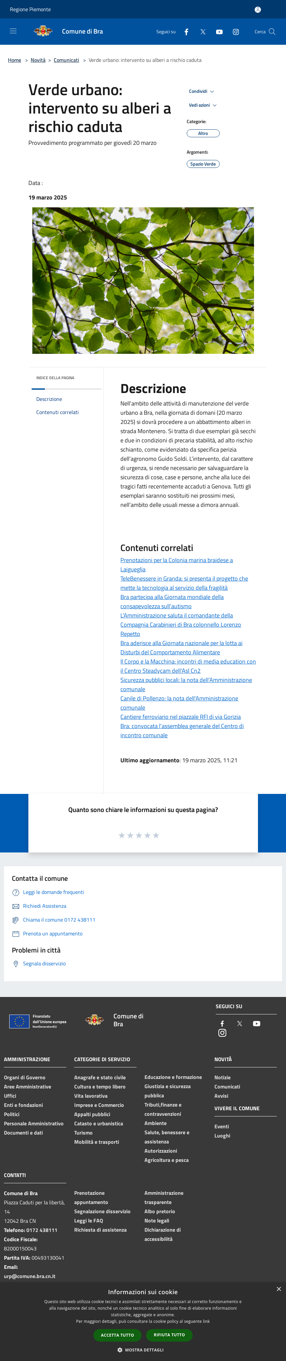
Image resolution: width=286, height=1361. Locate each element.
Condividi (202, 91)
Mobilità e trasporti (96, 1142)
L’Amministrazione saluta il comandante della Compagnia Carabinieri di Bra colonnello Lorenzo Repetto (180, 624)
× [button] (278, 1289)
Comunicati (66, 60)
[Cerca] (272, 32)
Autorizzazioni (160, 1151)
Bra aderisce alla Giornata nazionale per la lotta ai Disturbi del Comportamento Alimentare (181, 648)
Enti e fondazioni (23, 1105)
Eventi (221, 1126)
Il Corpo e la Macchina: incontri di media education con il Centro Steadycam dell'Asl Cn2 (188, 666)
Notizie (222, 1077)
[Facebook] (183, 31)
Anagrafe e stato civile (100, 1077)
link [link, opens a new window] (206, 1321)
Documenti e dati (23, 1133)
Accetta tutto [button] (117, 1335)
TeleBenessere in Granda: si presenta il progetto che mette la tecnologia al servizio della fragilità (184, 583)
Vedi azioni (204, 105)
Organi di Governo (25, 1077)
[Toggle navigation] (13, 31)
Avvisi (221, 1096)
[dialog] (143, 1321)
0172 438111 (41, 1230)
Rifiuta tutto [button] (169, 1335)
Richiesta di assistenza (100, 1230)
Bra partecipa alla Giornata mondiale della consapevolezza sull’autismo (172, 601)
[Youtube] (216, 31)
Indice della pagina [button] (55, 378)
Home (14, 60)
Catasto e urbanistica (98, 1123)
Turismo (83, 1133)
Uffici (10, 1096)
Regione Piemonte (30, 9)
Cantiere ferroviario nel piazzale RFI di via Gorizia (180, 716)
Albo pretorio (159, 1211)
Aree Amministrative (27, 1086)
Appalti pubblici (92, 1114)
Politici (11, 1114)
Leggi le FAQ (88, 1220)
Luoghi (222, 1135)
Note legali (156, 1220)
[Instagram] (233, 31)
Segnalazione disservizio (102, 1211)
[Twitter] (200, 31)
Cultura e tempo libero (100, 1086)
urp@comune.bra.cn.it (29, 1276)
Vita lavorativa (91, 1096)
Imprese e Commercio (99, 1105)
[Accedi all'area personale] (258, 10)
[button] (143, 1350)
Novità (38, 60)
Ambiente (155, 1123)
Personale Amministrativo (34, 1123)
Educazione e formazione (173, 1077)
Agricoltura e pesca (166, 1160)
